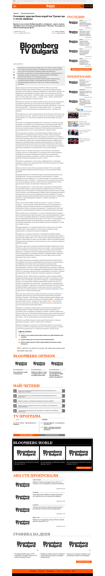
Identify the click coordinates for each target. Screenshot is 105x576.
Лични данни (55, 574)
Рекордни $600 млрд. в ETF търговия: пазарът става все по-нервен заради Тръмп (26, 555)
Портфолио (51, 571)
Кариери (33, 571)
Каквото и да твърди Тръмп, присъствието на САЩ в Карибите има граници (42, 336)
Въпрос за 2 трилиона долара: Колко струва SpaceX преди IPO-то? (48, 520)
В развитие (35, 492)
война (63, 348)
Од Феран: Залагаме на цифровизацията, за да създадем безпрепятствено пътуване (85, 94)
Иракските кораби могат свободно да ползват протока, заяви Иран (84, 52)
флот (27, 348)
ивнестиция (58, 348)
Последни (75, 17)
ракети (30, 350)
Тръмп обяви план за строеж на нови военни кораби (37, 339)
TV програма (26, 416)
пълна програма (52, 435)
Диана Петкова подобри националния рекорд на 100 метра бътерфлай (79, 124)
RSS (73, 571)
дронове (26, 350)
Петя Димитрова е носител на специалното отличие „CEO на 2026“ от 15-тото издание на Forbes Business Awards (85, 85)
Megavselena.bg (15, 3)
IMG (14, 1)
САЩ (30, 348)
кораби (23, 348)
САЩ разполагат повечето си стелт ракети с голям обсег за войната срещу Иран (84, 43)
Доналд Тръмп (35, 348)
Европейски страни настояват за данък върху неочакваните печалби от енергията (85, 33)
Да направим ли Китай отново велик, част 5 (27, 463)
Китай (45, 348)
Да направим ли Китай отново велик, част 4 (53, 463)
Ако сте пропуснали (35, 475)
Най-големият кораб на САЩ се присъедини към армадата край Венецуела (41, 343)
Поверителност (47, 574)
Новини (81, 20)
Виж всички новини (81, 69)
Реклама (41, 571)
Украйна (50, 348)
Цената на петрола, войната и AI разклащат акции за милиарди (78, 554)
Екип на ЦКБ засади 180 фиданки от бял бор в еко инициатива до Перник (85, 102)
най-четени (26, 386)
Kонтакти (66, 571)
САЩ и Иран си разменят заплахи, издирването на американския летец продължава (85, 63)
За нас (59, 571)
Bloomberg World (32, 443)
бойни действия (20, 350)
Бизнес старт (36, 517)
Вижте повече (84, 468)
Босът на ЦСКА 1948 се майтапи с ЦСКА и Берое (79, 132)
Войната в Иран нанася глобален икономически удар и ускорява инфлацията (53, 555)
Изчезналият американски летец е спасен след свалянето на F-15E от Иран (85, 24)
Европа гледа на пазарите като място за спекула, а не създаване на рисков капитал (48, 482)
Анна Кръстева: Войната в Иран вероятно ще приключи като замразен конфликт (48, 495)
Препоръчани (79, 76)
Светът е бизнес (37, 480)
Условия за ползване (38, 574)
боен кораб (41, 348)
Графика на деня (31, 534)
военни (53, 348)
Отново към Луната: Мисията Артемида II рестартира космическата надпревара (48, 508)
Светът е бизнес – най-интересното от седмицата (24, 423)
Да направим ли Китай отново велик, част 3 (79, 463)
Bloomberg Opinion (34, 356)
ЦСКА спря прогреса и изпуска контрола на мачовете (79, 141)
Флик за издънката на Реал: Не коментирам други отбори (79, 115)
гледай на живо (26, 435)
